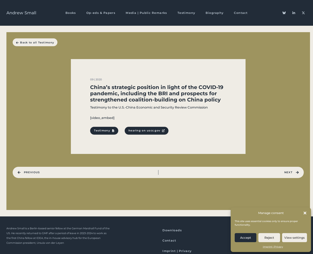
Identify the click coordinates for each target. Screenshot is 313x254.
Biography (214, 13)
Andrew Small (21, 12)
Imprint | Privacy (273, 246)
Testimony (186, 13)
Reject (269, 238)
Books (70, 13)
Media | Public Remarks (146, 13)
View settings (294, 238)
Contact (241, 13)
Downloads (172, 230)
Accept (245, 238)
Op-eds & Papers (100, 13)
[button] (305, 213)
